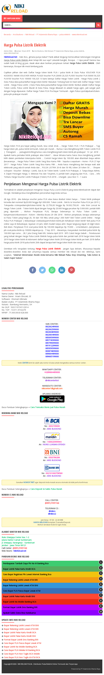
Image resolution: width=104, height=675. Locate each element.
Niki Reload (49, 51)
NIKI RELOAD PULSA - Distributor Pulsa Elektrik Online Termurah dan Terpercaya (47, 664)
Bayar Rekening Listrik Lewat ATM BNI (20, 585)
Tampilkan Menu (12, 18)
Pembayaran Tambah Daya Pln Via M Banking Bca (25, 563)
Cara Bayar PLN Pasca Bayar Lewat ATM (21, 591)
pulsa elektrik (79, 51)
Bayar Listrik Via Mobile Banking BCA (19, 601)
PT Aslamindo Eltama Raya (63, 51)
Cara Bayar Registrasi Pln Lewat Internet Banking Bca (27, 574)
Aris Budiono (39, 51)
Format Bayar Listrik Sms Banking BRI (20, 607)
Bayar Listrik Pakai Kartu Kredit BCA (19, 569)
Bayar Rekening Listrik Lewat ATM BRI (20, 580)
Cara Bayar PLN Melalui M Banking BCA (22, 650)
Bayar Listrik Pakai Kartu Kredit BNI (19, 596)
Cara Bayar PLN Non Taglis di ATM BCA (22, 657)
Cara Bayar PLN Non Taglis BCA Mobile (22, 653)
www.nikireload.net (11, 53)
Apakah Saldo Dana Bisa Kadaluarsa (19, 612)
